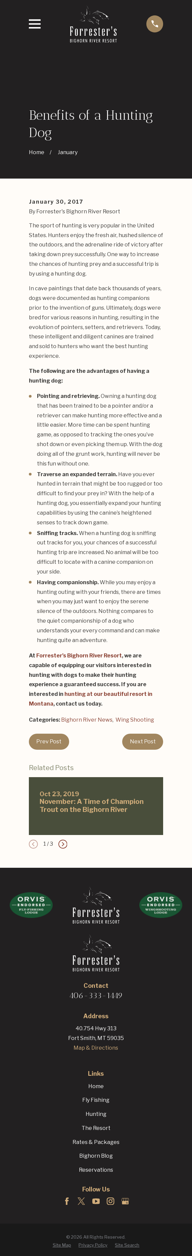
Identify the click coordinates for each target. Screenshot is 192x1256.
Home (96, 1086)
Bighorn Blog (96, 1156)
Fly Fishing (95, 1100)
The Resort (96, 1128)
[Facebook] (66, 1201)
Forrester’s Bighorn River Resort (79, 655)
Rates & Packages (96, 1142)
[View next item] (62, 844)
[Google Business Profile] (125, 1201)
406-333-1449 (96, 995)
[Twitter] (81, 1201)
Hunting (96, 1114)
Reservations (96, 1170)
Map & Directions (96, 1048)
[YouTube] (96, 1201)
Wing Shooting (134, 720)
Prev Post (48, 741)
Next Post (143, 741)
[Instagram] (110, 1201)
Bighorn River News (86, 720)
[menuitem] (62, 1245)
